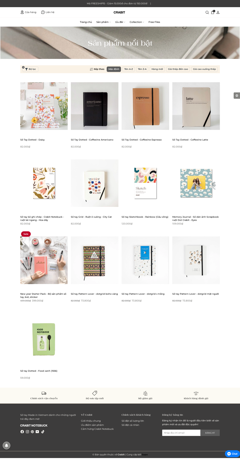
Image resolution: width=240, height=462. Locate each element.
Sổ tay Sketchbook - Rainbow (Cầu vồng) (145, 216)
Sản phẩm (103, 22)
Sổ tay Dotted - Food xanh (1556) (38, 370)
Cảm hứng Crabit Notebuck (97, 428)
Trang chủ (86, 21)
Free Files (154, 21)
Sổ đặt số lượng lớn (133, 420)
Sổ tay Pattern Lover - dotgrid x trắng (143, 293)
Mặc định (113, 69)
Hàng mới (157, 69)
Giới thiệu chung (91, 420)
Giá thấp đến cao (178, 69)
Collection (137, 22)
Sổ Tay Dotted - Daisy (32, 139)
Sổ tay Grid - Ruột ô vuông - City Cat (91, 216)
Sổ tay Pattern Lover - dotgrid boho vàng (94, 293)
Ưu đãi (120, 22)
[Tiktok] (43, 432)
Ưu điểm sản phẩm (92, 424)
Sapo (145, 454)
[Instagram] (27, 432)
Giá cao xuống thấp (204, 69)
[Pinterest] (32, 432)
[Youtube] (37, 432)
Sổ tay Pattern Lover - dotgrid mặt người (195, 293)
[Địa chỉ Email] (191, 433)
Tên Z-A (142, 69)
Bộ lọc (29, 69)
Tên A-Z (128, 69)
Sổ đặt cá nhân (130, 424)
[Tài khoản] (218, 12)
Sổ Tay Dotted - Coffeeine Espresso (142, 139)
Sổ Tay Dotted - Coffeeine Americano (92, 139)
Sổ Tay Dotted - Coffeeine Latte (190, 139)
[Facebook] (22, 432)
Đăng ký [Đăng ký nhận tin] (210, 433)
